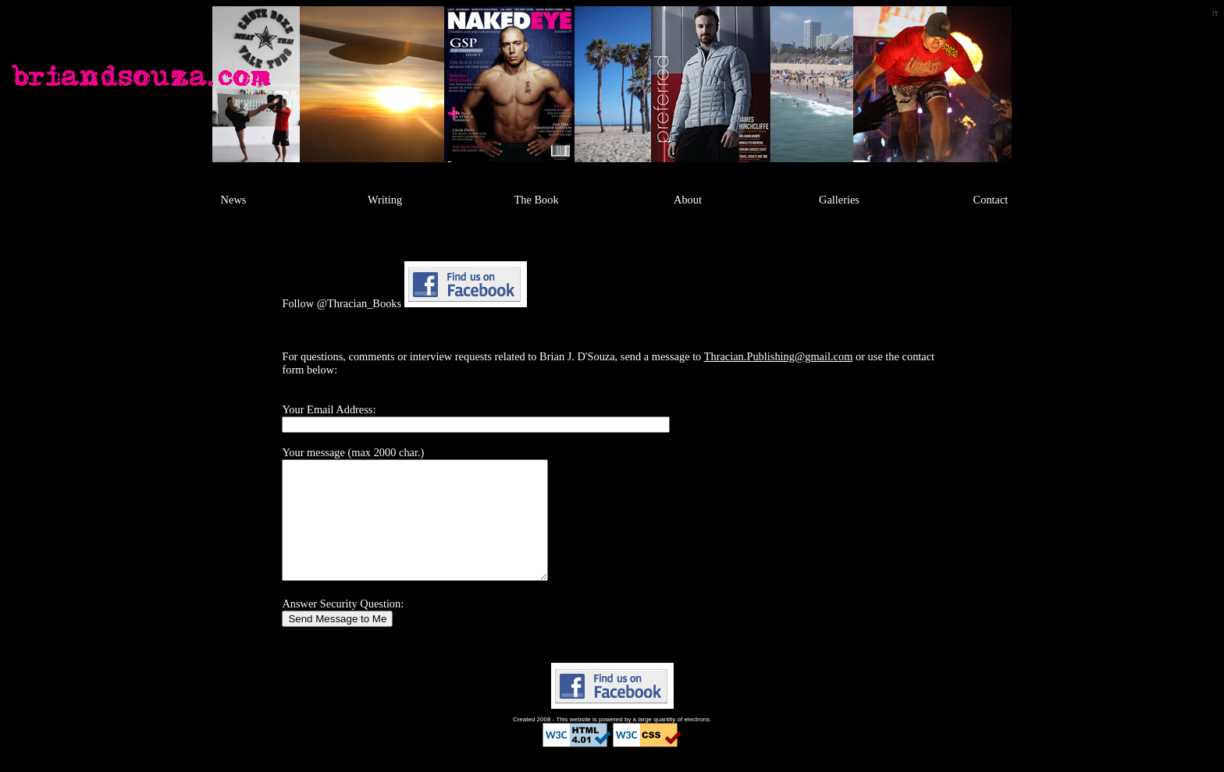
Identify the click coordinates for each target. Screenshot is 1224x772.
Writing (385, 199)
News (234, 199)
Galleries (839, 199)
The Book (536, 199)
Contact (991, 199)
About (688, 199)
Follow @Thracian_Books (341, 303)
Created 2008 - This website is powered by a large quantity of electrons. (612, 742)
